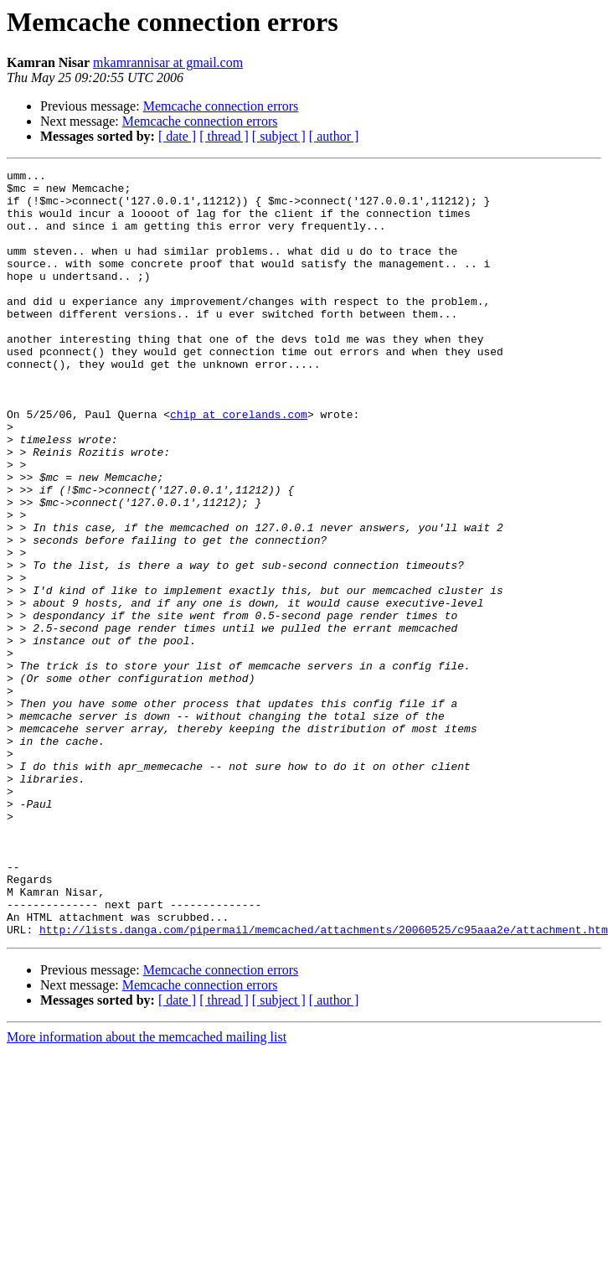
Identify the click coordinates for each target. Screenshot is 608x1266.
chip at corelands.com (238, 464)
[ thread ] (224, 136)
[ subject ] (279, 136)
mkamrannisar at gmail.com (168, 62)
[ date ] (177, 136)
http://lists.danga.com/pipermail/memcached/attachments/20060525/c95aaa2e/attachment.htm (323, 1082)
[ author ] (334, 136)
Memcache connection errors (221, 106)
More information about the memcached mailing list (146, 1190)
